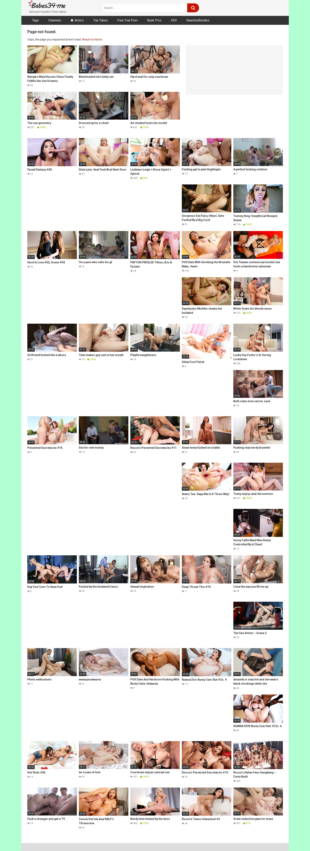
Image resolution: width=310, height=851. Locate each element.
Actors (79, 20)
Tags (35, 20)
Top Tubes (100, 20)
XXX (174, 20)
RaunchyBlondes (197, 20)
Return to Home (92, 39)
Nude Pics (154, 20)
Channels (54, 20)
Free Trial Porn (127, 20)
